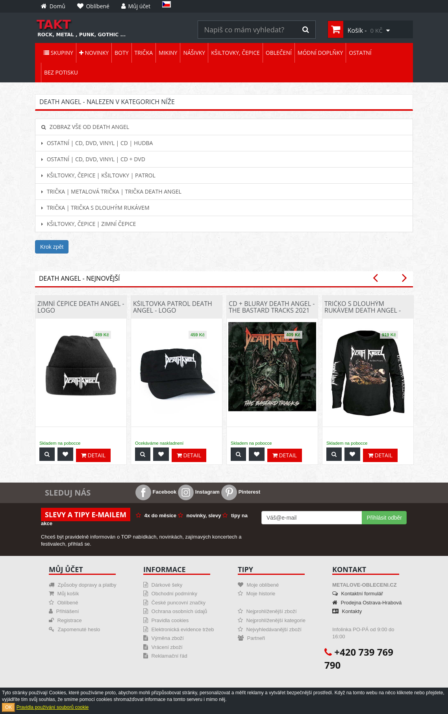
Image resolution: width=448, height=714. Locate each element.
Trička (144, 52)
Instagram (199, 492)
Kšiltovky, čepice (235, 52)
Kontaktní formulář (357, 594)
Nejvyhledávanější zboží (270, 629)
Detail (93, 455)
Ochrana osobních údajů (175, 611)
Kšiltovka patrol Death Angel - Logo (172, 307)
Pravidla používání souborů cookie (53, 707)
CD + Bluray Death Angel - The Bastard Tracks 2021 (272, 307)
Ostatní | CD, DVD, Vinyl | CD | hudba (97, 143)
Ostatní (360, 52)
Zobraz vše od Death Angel (85, 126)
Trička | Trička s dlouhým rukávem (95, 207)
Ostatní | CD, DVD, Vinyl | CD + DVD (93, 159)
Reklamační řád (165, 656)
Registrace (65, 620)
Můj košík (64, 594)
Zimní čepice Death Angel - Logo (80, 307)
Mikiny (168, 52)
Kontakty (347, 611)
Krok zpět (51, 247)
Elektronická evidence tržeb (178, 629)
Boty (121, 52)
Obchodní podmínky (170, 594)
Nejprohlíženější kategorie (271, 620)
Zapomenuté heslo (74, 629)
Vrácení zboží (163, 647)
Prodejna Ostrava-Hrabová (367, 603)
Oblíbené (63, 603)
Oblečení (279, 52)
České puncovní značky (174, 603)
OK (8, 707)
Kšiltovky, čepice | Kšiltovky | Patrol (98, 175)
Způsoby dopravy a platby (82, 585)
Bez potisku (61, 72)
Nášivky (194, 52)
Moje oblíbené (258, 585)
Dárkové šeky (162, 585)
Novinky (94, 52)
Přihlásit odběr (384, 518)
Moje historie (256, 594)
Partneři (251, 638)
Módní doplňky (320, 52)
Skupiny (58, 52)
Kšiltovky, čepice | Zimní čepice (88, 223)
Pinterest (240, 492)
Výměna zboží (163, 638)
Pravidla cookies (166, 620)
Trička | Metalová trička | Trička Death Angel (111, 191)
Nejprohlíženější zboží (267, 611)
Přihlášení (64, 611)
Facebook (155, 492)
